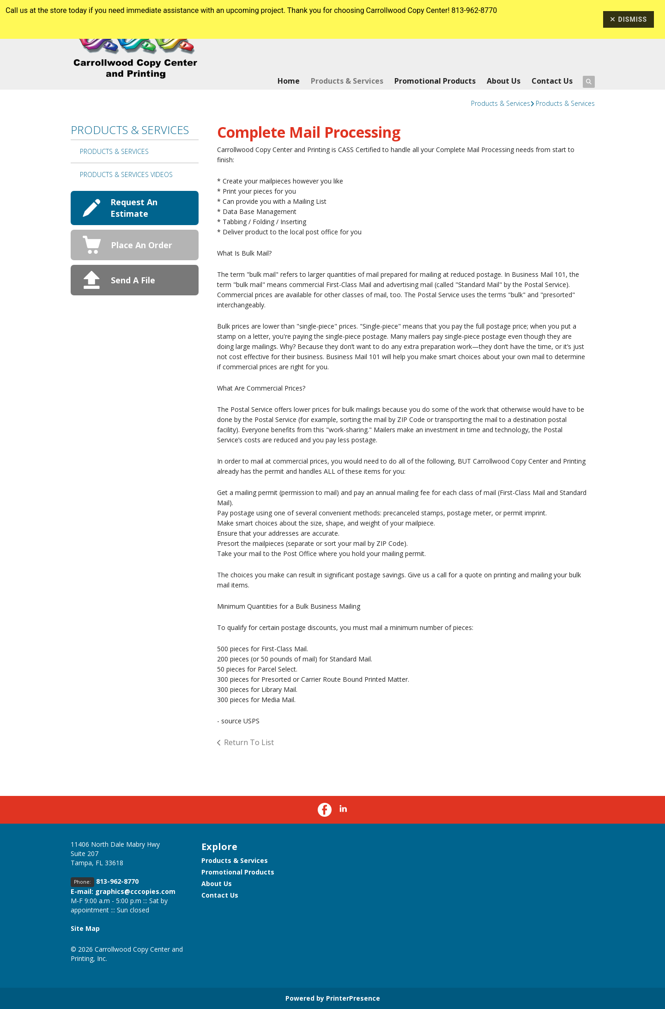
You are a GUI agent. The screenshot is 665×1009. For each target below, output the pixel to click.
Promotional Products (435, 81)
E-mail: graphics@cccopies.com (123, 891)
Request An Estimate (133, 207)
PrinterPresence (353, 998)
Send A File (133, 280)
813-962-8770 (117, 881)
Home (289, 81)
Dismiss (628, 19)
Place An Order (141, 245)
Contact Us (552, 81)
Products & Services (347, 81)
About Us (503, 81)
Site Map (85, 928)
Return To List (249, 742)
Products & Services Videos (126, 174)
